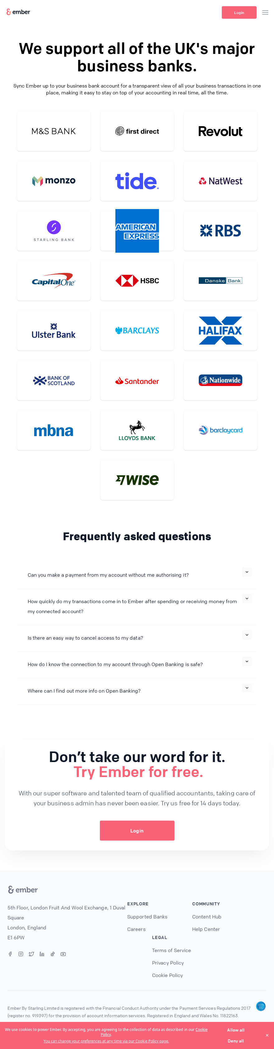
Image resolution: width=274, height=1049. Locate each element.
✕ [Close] (267, 1035)
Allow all (235, 1029)
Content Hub (206, 916)
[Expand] (247, 572)
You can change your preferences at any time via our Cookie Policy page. (106, 1041)
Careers (136, 929)
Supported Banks (147, 916)
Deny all (236, 1040)
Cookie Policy (167, 975)
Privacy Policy (168, 963)
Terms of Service (171, 950)
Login (239, 12)
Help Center (206, 929)
